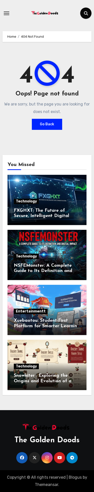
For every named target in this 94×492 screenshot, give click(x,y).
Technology (26, 201)
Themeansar (46, 484)
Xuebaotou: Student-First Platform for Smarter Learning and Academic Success (47, 326)
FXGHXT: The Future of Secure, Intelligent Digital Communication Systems (41, 216)
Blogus (75, 477)
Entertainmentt (31, 311)
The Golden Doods (47, 440)
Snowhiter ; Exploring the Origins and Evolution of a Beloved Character (42, 381)
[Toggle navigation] (7, 13)
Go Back (47, 124)
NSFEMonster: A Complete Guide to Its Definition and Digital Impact (43, 271)
